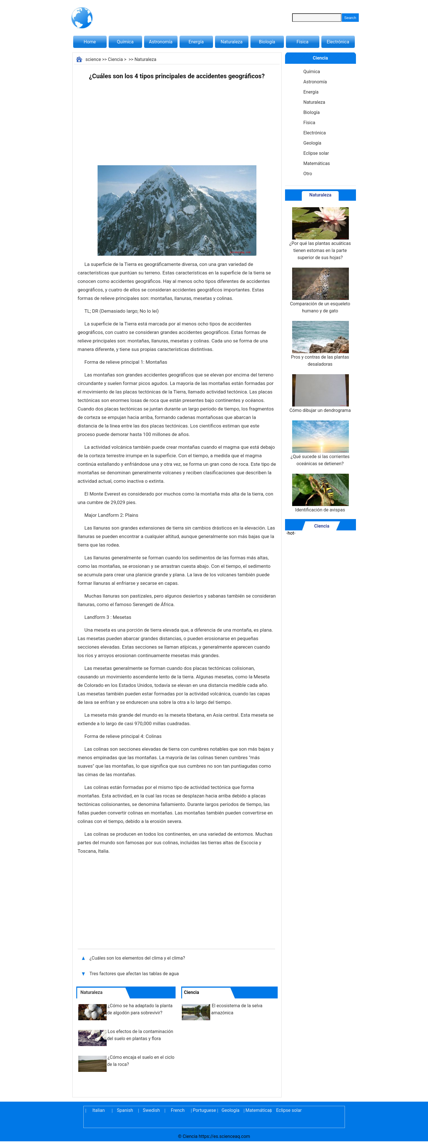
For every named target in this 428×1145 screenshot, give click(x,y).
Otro (307, 173)
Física (302, 42)
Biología (267, 42)
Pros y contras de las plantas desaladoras (320, 344)
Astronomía (160, 42)
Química (125, 42)
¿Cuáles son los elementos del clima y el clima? (138, 958)
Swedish (151, 1110)
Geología (312, 143)
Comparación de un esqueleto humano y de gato (320, 291)
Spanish (125, 1110)
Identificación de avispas (320, 493)
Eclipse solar (316, 153)
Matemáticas (316, 163)
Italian (98, 1110)
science (93, 59)
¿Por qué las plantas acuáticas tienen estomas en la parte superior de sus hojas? (320, 233)
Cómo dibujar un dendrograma (320, 393)
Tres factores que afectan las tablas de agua (135, 973)
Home (90, 42)
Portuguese (204, 1110)
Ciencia (115, 59)
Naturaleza (232, 42)
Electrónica (338, 42)
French (177, 1110)
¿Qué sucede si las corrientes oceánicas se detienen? (320, 443)
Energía (196, 42)
